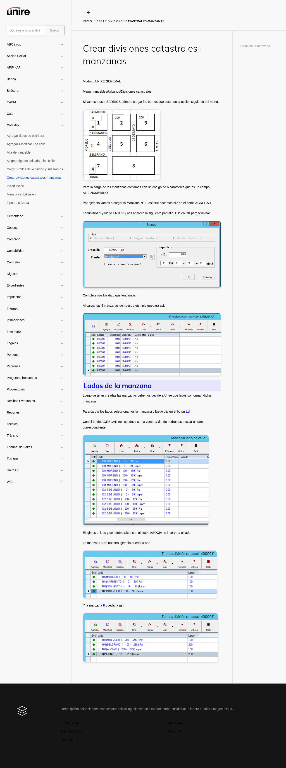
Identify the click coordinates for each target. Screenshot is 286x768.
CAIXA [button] (11, 102)
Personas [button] (13, 366)
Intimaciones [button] (16, 320)
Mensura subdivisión (21, 194)
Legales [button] (12, 343)
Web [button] (10, 482)
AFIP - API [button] (14, 67)
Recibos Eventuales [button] (21, 401)
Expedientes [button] (15, 285)
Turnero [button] (12, 458)
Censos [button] (12, 227)
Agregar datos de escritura (25, 135)
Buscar (55, 30)
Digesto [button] (12, 274)
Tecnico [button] (12, 424)
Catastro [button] (13, 125)
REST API (175, 723)
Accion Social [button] (16, 56)
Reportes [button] (13, 412)
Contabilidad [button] (15, 251)
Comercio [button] (13, 239)
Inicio (87, 21)
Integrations (68, 739)
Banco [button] (11, 79)
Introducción (15, 186)
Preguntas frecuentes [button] (22, 378)
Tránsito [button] (12, 435)
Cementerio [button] (15, 216)
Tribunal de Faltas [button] (19, 447)
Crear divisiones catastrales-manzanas (34, 177)
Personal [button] (13, 354)
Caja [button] (10, 114)
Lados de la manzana (255, 46)
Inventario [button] (14, 331)
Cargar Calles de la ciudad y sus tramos (35, 169)
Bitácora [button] (12, 90)
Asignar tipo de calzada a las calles (31, 161)
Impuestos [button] (14, 297)
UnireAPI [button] (13, 470)
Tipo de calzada (18, 203)
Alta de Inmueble (19, 152)
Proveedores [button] (16, 389)
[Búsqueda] (26, 30)
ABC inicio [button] (14, 44)
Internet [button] (12, 308)
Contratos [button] (14, 262)
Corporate (175, 731)
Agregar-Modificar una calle (26, 144)
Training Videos (71, 731)
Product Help (69, 723)
